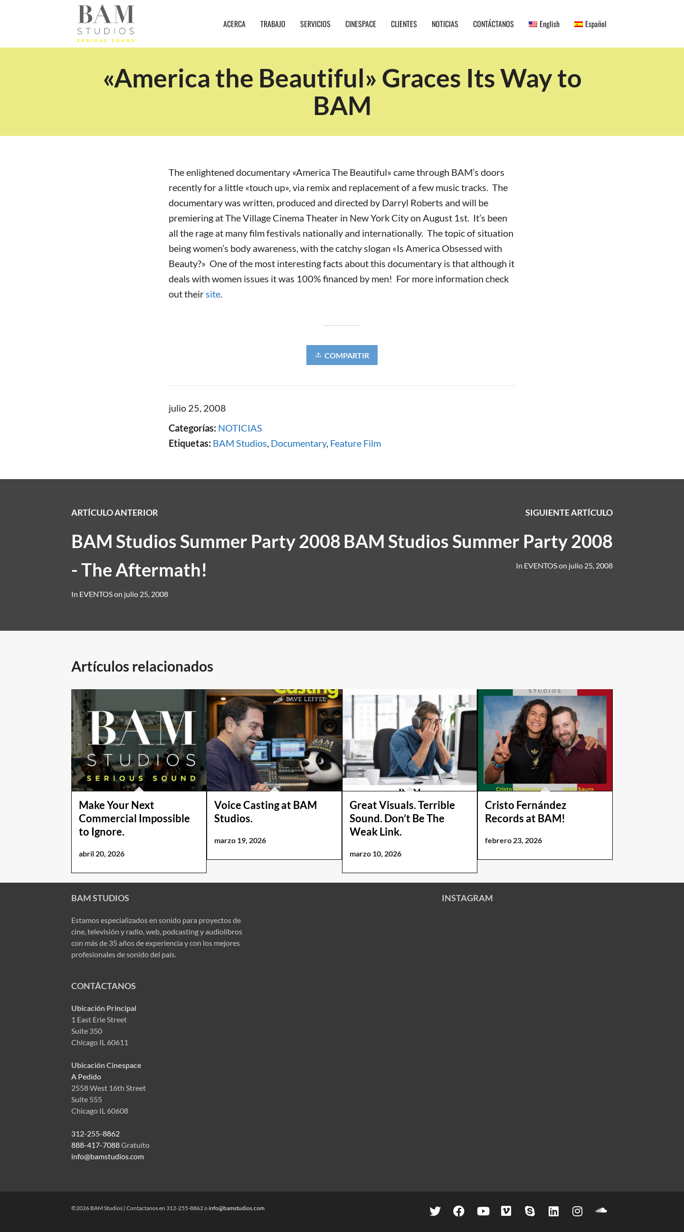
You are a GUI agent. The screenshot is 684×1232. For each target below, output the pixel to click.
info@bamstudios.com (107, 1156)
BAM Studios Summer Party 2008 (478, 541)
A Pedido (86, 1076)
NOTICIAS (240, 427)
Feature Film (355, 443)
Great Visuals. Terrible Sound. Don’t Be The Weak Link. (402, 818)
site (213, 293)
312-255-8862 (95, 1133)
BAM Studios (240, 443)
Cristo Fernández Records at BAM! (525, 812)
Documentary (298, 443)
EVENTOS (540, 565)
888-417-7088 (95, 1144)
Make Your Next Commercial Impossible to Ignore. (134, 818)
